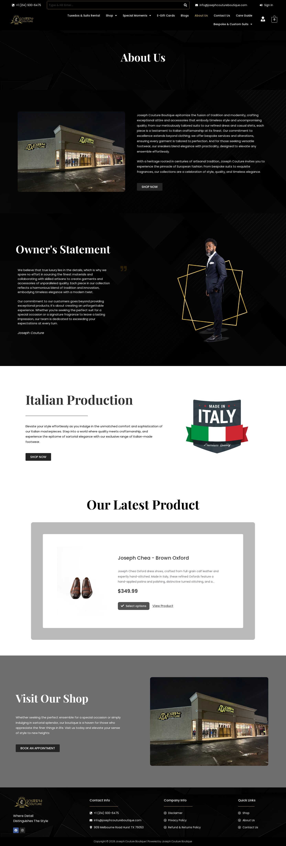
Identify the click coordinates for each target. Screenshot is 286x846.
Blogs (185, 15)
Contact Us (222, 15)
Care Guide (244, 15)
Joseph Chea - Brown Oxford (154, 557)
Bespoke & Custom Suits (233, 24)
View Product (162, 606)
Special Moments (137, 15)
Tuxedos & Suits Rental (83, 15)
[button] (111, 15)
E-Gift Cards (166, 15)
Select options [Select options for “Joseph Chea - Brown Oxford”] (136, 606)
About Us (201, 15)
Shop (111, 15)
